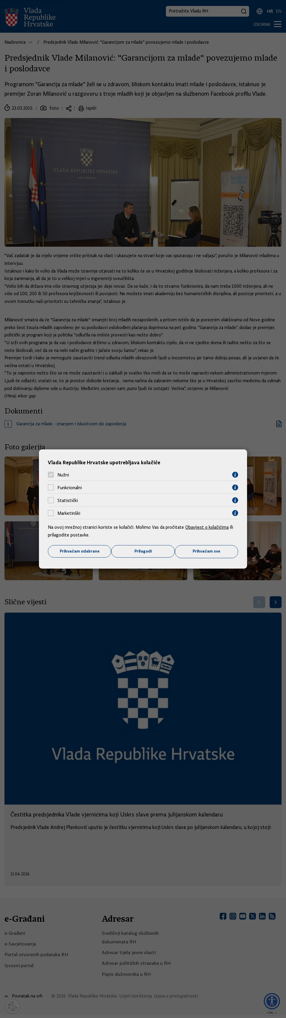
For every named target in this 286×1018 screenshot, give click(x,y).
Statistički (67, 500)
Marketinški (68, 513)
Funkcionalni (69, 487)
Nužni (63, 474)
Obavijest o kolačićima (207, 527)
